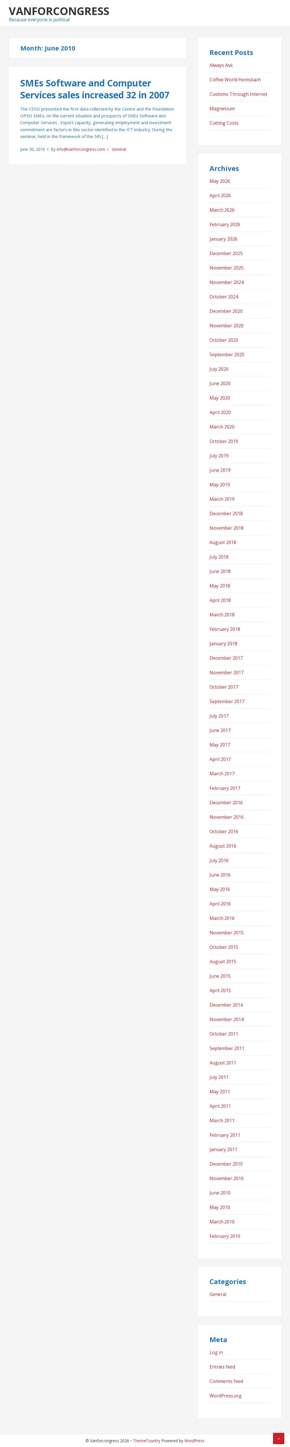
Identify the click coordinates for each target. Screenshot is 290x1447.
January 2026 (223, 239)
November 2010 (227, 1178)
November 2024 (227, 282)
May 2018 (220, 586)
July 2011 (219, 1077)
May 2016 (220, 889)
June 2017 (220, 730)
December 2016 (226, 802)
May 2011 (220, 1092)
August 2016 (223, 846)
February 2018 (225, 629)
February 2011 (225, 1135)
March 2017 (222, 774)
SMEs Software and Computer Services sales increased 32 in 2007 (94, 89)
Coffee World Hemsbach (235, 80)
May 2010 (220, 1207)
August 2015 (223, 961)
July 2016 (219, 860)
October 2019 (224, 441)
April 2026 (220, 195)
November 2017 (227, 672)
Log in (216, 1352)
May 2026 (220, 181)
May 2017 (220, 745)
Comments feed (226, 1381)
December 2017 (226, 658)
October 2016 (224, 831)
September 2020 (227, 354)
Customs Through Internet (238, 94)
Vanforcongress (59, 10)
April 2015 (220, 990)
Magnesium (222, 108)
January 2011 (223, 1149)
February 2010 (225, 1236)
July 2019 (219, 456)
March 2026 (222, 210)
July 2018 (219, 557)
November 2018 (227, 528)
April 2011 (220, 1106)
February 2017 (225, 788)
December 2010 (226, 1164)
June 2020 (220, 383)
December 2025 (226, 253)
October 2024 (224, 297)
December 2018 (226, 513)
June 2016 (220, 875)
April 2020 (220, 412)
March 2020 (222, 427)
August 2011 (223, 1063)
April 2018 (220, 600)
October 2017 (224, 687)
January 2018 (223, 643)
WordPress (194, 1440)
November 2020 (227, 326)
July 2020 (219, 369)
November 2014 (227, 1019)
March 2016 (222, 918)
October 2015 (224, 947)
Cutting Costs (224, 123)
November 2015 (227, 933)
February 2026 (225, 224)
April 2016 (220, 904)
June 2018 (220, 571)
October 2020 (224, 340)
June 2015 (220, 976)
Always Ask (221, 65)
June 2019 (220, 470)
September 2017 (227, 701)
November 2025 (227, 268)
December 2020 (226, 311)
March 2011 (222, 1120)
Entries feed (222, 1367)
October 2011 (224, 1034)
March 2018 (222, 615)
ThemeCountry (146, 1440)
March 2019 (222, 499)
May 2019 (220, 484)
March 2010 (222, 1222)
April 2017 (220, 759)
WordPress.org (226, 1396)
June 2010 (220, 1193)
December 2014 (226, 1005)
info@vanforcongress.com (81, 149)
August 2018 (223, 542)
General (119, 149)
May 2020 (220, 398)
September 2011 (227, 1048)
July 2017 (219, 716)
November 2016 (227, 817)
